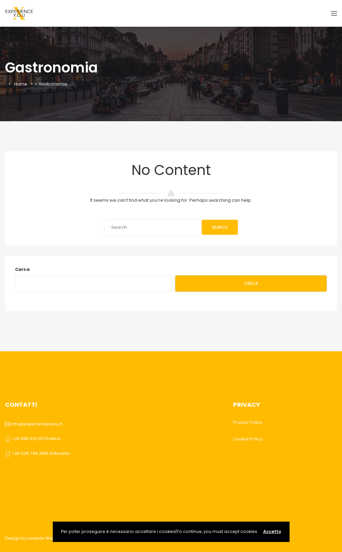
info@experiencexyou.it (36, 424)
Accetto (272, 531)
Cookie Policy (248, 439)
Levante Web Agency (50, 538)
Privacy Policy (248, 422)
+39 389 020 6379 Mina (35, 438)
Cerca (22, 269)
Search (219, 227)
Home (20, 84)
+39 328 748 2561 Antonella (40, 453)
